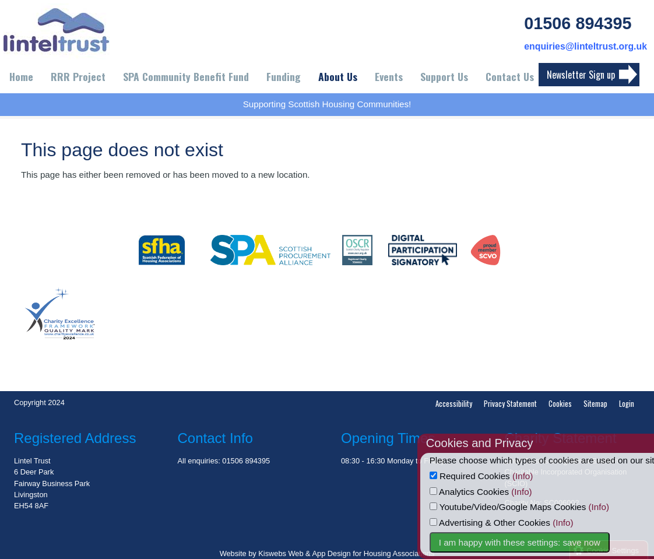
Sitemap (595, 403)
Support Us (444, 76)
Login (626, 403)
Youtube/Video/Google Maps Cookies (534, 507)
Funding (283, 76)
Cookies (560, 403)
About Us (337, 76)
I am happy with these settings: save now (546, 542)
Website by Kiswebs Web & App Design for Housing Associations (327, 553)
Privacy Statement (510, 403)
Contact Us (510, 76)
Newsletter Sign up (581, 75)
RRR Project (78, 76)
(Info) (549, 476)
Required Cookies (496, 476)
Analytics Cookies (496, 492)
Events (389, 76)
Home (21, 76)
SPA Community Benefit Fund (186, 76)
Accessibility (453, 403)
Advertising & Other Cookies (516, 523)
